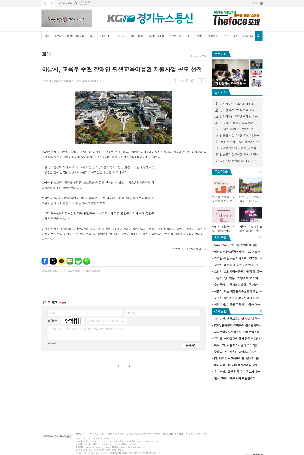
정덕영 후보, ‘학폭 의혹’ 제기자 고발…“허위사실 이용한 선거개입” (239, 110)
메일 (181, 81)
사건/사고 (175, 36)
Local (58, 36)
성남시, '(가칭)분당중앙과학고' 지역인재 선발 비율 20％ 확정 (238, 278)
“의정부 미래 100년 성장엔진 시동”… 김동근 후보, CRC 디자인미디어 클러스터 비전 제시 (239, 142)
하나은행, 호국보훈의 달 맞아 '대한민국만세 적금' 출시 (238, 319)
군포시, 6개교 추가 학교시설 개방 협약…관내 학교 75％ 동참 (238, 298)
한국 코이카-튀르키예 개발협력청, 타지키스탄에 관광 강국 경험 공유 (238, 378)
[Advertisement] (182, 189)
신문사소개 (81, 434)
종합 (46, 36)
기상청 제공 (83, 4)
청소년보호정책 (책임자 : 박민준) (143, 434)
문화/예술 (221, 171)
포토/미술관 (231, 36)
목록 (175, 81)
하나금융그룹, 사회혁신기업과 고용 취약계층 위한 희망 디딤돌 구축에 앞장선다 (238, 365)
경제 (92, 36)
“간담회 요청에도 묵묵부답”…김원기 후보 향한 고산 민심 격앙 (239, 123)
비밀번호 (131, 312)
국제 (189, 36)
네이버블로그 (69, 261)
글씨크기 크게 (199, 80)
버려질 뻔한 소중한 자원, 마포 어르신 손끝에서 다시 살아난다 (238, 252)
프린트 (187, 81)
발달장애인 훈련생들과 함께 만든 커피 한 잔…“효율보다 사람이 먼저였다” (239, 116)
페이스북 (44, 261)
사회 (197, 56)
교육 (204, 56)
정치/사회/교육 (75, 36)
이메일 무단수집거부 (173, 434)
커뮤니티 (248, 36)
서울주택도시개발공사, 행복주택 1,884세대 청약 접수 (238, 332)
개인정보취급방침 (115, 434)
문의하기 (202, 434)
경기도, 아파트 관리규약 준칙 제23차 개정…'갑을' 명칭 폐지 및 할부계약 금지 (238, 338)
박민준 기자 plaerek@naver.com (57, 80)
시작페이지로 (44, 3)
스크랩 (193, 81)
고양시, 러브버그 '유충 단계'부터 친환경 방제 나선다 (238, 265)
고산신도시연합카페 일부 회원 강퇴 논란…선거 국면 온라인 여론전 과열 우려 (239, 104)
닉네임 (52, 312)
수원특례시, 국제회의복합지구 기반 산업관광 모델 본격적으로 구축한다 (238, 285)
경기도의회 (136, 36)
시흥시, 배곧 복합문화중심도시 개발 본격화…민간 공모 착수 (238, 291)
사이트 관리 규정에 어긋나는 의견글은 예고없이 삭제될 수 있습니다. (88, 328)
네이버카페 (78, 261)
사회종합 (220, 237)
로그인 (256, 3)
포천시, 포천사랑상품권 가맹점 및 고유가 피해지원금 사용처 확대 (238, 271)
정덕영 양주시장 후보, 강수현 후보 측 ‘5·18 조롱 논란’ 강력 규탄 (239, 148)
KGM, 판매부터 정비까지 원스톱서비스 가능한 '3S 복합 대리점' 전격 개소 (238, 325)
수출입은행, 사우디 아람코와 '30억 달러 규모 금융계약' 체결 (238, 352)
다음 (129, 366)
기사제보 (190, 434)
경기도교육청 (156, 36)
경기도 (121, 36)
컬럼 (199, 36)
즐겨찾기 (51, 3)
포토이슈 (220, 54)
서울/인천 (106, 36)
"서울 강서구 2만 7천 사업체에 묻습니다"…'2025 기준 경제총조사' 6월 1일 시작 (238, 245)
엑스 (53, 261)
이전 (118, 366)
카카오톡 (61, 261)
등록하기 (191, 345)
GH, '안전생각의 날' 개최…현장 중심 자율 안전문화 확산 (239, 161)
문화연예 (213, 36)
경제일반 (220, 311)
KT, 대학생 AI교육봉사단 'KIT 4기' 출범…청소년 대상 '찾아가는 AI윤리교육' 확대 (238, 358)
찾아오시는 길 (96, 434)
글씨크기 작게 (203, 80)
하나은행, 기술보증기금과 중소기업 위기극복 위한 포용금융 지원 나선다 (238, 345)
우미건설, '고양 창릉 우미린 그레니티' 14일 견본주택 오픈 (238, 371)
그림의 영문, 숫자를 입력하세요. (105, 320)
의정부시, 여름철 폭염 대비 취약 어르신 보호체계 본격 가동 (238, 304)
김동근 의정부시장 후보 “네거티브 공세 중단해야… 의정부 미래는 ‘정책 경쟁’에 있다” (239, 135)
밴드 (86, 261)
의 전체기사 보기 (188, 249)
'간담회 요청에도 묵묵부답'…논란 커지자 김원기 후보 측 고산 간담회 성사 (239, 129)
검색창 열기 (259, 36)
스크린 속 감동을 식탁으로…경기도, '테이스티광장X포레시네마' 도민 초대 (238, 258)
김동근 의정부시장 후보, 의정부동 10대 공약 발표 (239, 154)
